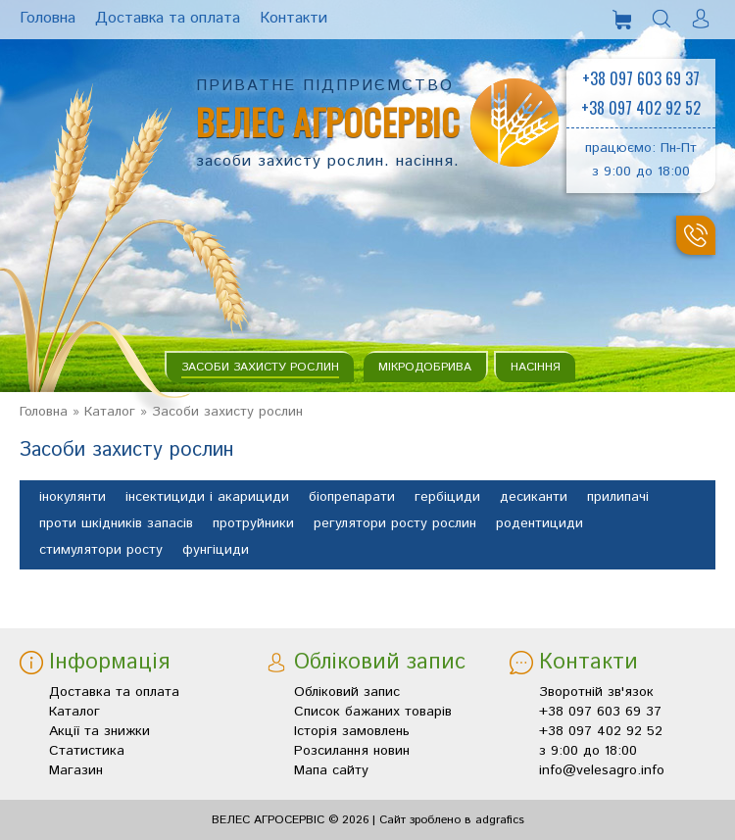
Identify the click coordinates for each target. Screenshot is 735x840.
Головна (44, 411)
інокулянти (72, 498)
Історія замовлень (352, 731)
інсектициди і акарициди (207, 498)
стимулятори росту (101, 551)
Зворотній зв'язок (596, 692)
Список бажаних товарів (373, 711)
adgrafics (499, 820)
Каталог (109, 411)
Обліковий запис (347, 692)
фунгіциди (215, 551)
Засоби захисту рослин (260, 367)
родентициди (539, 524)
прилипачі (618, 498)
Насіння (536, 367)
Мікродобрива (424, 367)
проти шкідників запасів (116, 524)
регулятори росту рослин (395, 524)
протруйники (253, 524)
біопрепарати (352, 498)
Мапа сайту (331, 770)
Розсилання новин (352, 751)
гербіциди (447, 498)
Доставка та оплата (114, 692)
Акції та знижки (99, 731)
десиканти (533, 498)
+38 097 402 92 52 (641, 108)
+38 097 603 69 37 (641, 78)
